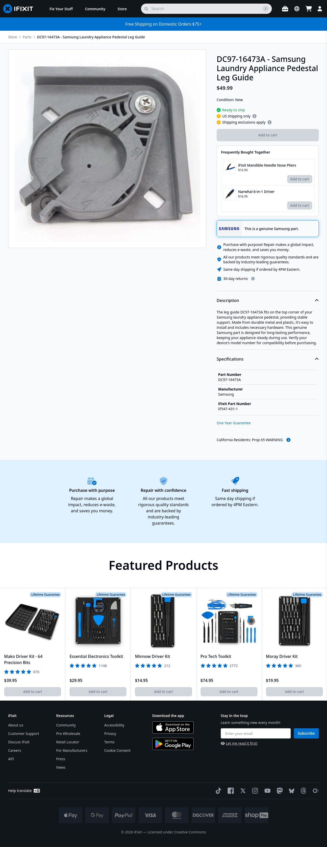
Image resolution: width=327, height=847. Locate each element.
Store (12, 37)
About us (15, 725)
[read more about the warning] (288, 440)
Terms (109, 742)
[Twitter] (242, 791)
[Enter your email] (256, 733)
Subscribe (306, 733)
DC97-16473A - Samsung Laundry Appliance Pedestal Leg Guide (91, 37)
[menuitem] (61, 8)
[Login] (320, 9)
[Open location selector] (296, 8)
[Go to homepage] (20, 8)
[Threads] (302, 791)
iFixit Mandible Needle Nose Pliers (267, 165)
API (11, 758)
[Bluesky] (290, 791)
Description (268, 300)
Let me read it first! (239, 743)
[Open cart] (308, 9)
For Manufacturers (71, 750)
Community (66, 725)
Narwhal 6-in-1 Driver (256, 191)
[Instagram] (254, 791)
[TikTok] (217, 791)
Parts (27, 37)
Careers (14, 750)
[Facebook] (230, 791)
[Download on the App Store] (173, 727)
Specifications (268, 359)
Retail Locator (67, 742)
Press (60, 758)
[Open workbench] (285, 9)
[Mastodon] (279, 791)
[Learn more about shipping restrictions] (254, 116)
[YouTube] (266, 791)
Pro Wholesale (68, 733)
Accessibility (114, 725)
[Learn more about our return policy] (253, 279)
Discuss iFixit (19, 742)
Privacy (110, 733)
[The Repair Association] (315, 791)
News (60, 767)
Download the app (168, 715)
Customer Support (23, 733)
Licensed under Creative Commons (176, 832)
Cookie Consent (117, 750)
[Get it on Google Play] (173, 744)
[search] (206, 9)
